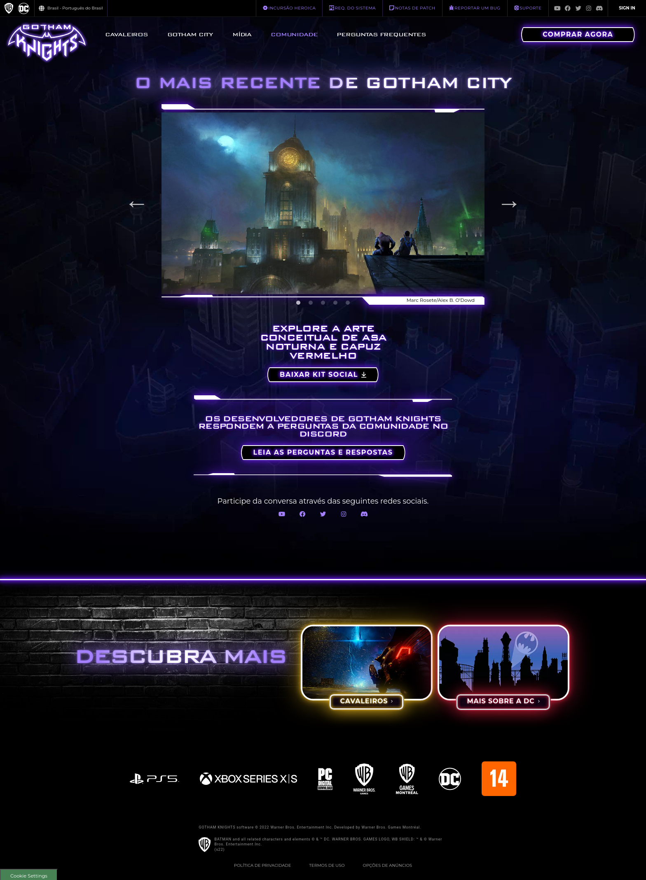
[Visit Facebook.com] (567, 8)
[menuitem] (126, 34)
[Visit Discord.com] (599, 8)
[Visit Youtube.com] (557, 8)
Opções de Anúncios (387, 865)
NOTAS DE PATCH (412, 8)
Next (509, 203)
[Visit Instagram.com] (588, 8)
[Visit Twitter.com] (578, 8)
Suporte (528, 8)
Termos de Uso (326, 865)
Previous (136, 203)
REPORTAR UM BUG (475, 8)
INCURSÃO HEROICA (289, 8)
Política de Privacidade (262, 865)
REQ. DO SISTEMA (352, 8)
